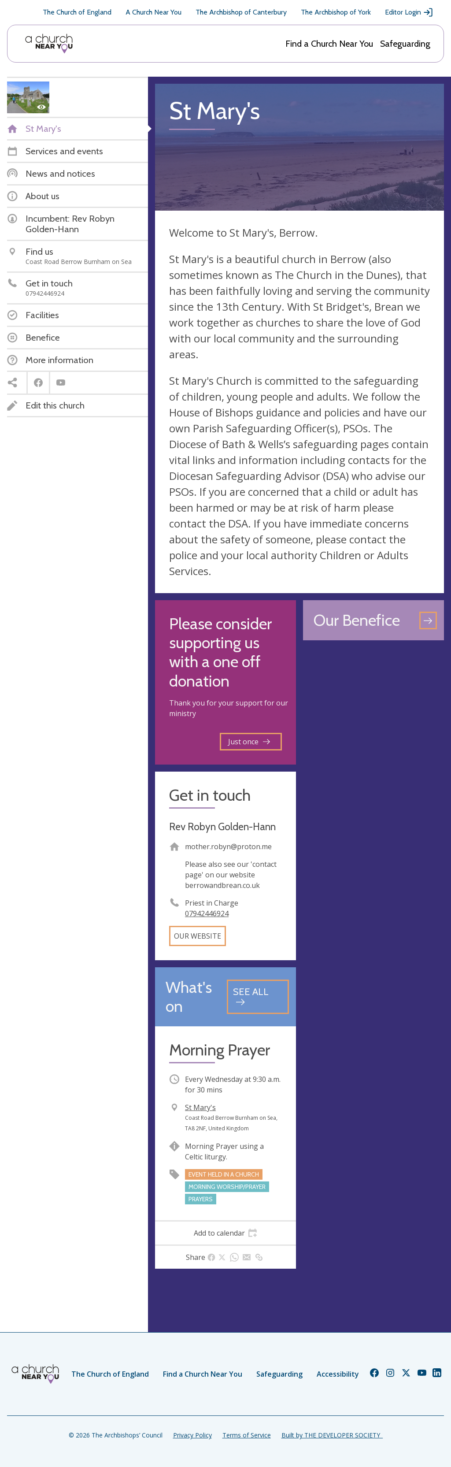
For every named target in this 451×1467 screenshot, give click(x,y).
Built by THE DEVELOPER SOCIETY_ (332, 1435)
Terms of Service (246, 1435)
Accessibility (338, 1374)
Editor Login (409, 12)
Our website (197, 936)
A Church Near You (153, 12)
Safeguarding (405, 43)
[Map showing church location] (373, 717)
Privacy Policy (192, 1435)
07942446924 (207, 913)
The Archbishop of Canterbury (241, 12)
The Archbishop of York (336, 12)
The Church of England (77, 12)
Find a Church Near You (329, 43)
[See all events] (258, 997)
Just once (249, 741)
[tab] (225, 1233)
